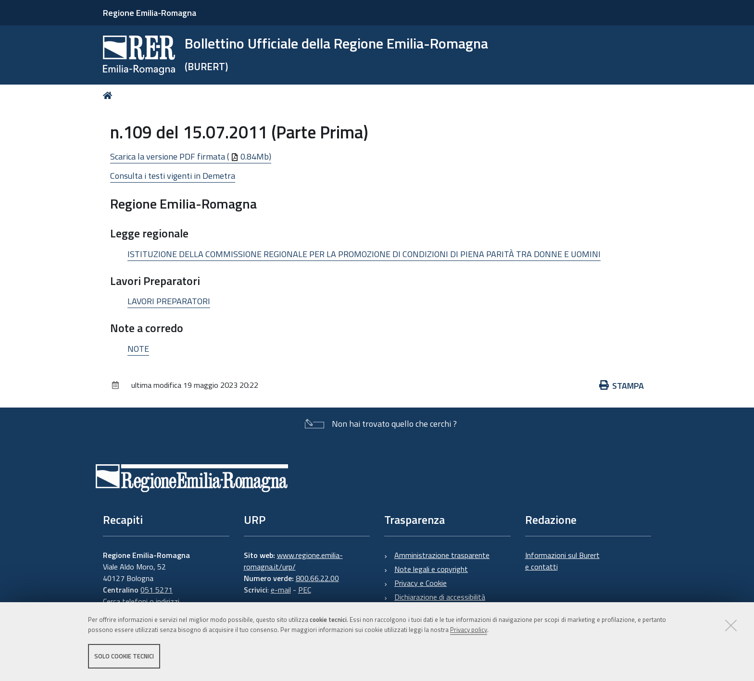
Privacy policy (468, 629)
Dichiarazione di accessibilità (439, 597)
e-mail (281, 589)
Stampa (621, 385)
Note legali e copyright (431, 569)
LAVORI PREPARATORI (168, 301)
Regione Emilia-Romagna (149, 12)
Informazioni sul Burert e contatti (562, 560)
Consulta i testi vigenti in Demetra (172, 175)
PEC (304, 589)
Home (109, 95)
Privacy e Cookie (420, 583)
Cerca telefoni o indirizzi (141, 601)
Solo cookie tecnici (124, 656)
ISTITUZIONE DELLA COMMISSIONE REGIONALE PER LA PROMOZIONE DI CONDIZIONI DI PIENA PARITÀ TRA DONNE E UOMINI (364, 254)
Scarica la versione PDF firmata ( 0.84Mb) (190, 156)
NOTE (138, 348)
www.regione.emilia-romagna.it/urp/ (293, 560)
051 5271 (156, 589)
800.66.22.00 (317, 578)
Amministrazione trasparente (442, 555)
